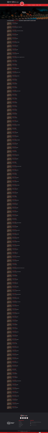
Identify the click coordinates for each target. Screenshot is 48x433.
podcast (24, 13)
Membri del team (21, 424)
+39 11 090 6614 (33, 425)
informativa (37, 432)
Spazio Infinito (14, 22)
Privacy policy (20, 425)
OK (39, 432)
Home (21, 13)
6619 (35, 425)
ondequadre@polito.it (33, 423)
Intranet (20, 426)
